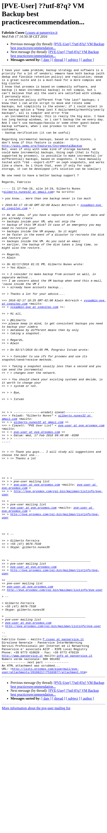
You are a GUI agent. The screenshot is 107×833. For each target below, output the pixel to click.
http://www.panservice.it (22, 773)
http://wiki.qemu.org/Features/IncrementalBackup (42, 161)
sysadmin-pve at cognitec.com (34, 355)
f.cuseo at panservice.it (41, 32)
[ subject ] (73, 60)
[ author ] (87, 60)
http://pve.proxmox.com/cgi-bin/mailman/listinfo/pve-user (55, 694)
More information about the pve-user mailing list (36, 829)
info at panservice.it (75, 773)
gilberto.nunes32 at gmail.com (28, 217)
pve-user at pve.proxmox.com (81, 497)
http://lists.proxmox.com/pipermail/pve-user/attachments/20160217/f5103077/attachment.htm (44, 791)
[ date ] (46, 60)
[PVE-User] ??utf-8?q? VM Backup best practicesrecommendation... (55, 54)
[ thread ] (58, 60)
